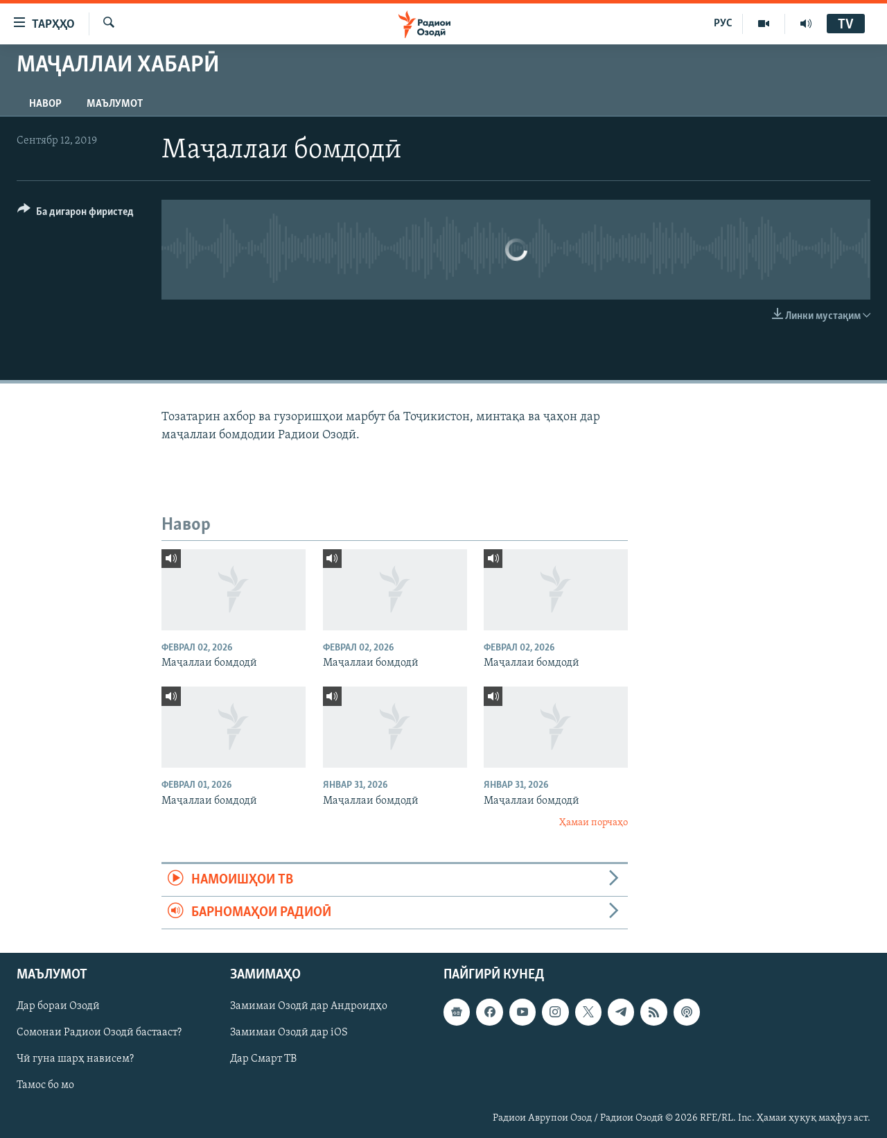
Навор (45, 104)
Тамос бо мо (45, 1086)
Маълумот (115, 104)
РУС (723, 23)
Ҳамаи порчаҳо (593, 823)
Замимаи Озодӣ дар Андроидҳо (308, 1006)
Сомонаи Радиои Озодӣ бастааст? (99, 1033)
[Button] (75, 214)
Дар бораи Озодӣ (58, 1006)
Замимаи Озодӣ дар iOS (289, 1033)
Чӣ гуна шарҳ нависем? (75, 1059)
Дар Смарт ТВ (263, 1059)
